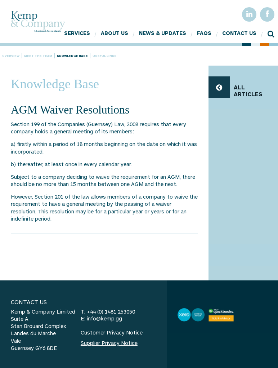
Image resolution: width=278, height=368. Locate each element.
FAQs (204, 33)
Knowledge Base (72, 56)
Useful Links (105, 56)
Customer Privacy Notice (112, 332)
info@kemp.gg (104, 318)
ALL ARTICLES (248, 90)
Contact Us (239, 33)
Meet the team (38, 56)
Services (77, 33)
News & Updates (162, 33)
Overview (10, 56)
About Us (114, 33)
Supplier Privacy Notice (109, 343)
